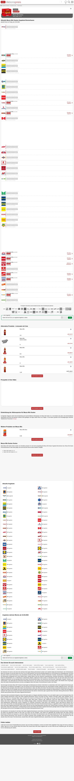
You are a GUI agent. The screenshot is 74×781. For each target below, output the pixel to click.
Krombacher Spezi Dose (63, 741)
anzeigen (15, 418)
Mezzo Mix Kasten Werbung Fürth (48, 703)
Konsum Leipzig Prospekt (49, 701)
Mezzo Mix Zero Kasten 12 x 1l (10, 488)
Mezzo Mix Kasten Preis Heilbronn (61, 703)
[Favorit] (71, 8)
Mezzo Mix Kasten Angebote (27, 701)
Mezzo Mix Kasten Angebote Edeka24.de (7, 705)
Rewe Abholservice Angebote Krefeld (7, 703)
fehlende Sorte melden (37, 491)
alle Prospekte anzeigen (37, 408)
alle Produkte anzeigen (37, 375)
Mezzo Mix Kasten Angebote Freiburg (35, 703)
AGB (36, 775)
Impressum (34, 775)
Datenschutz (40, 775)
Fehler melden (37, 768)
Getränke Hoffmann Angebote (38, 701)
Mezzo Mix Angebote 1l (51, 705)
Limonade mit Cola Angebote (41, 705)
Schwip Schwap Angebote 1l (61, 705)
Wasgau (70, 725)
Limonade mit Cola (13, 5)
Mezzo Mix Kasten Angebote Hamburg (21, 703)
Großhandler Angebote (4, 701)
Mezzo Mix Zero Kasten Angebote (15, 701)
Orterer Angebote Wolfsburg (59, 701)
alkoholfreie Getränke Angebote (21, 705)
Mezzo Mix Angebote (31, 705)
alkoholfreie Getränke (5, 5)
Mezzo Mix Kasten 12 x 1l (9, 487)
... (16, 5)
